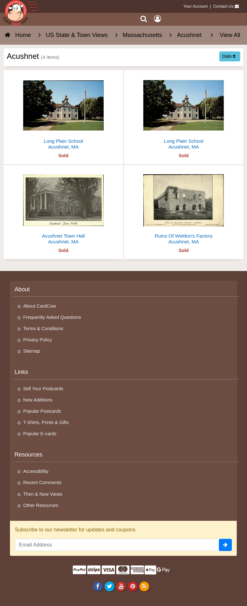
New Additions (37, 399)
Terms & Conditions (43, 328)
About (22, 289)
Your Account (196, 6)
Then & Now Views (42, 494)
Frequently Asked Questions (52, 317)
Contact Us (223, 6)
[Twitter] (109, 586)
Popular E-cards (39, 433)
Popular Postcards (42, 411)
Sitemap (31, 351)
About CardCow (39, 306)
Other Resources (40, 505)
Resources (28, 454)
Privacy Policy (37, 339)
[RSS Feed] (144, 586)
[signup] (225, 545)
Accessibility (35, 471)
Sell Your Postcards (43, 388)
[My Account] (157, 19)
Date (228, 56)
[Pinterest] (132, 586)
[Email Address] (117, 545)
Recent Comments (42, 482)
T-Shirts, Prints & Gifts (46, 422)
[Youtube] (121, 586)
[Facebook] (97, 586)
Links (21, 372)
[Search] (143, 19)
